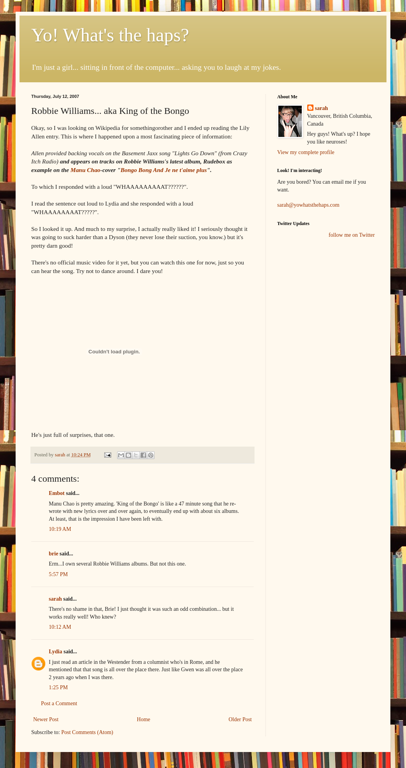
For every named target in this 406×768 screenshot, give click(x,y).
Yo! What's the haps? (110, 35)
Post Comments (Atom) (87, 732)
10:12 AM (60, 627)
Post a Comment (59, 703)
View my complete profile (306, 152)
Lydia (55, 651)
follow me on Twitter (352, 235)
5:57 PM (58, 574)
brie (53, 554)
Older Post (240, 719)
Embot (56, 493)
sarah (60, 455)
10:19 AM (60, 529)
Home (143, 719)
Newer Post (46, 719)
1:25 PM (58, 687)
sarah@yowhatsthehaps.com (308, 205)
